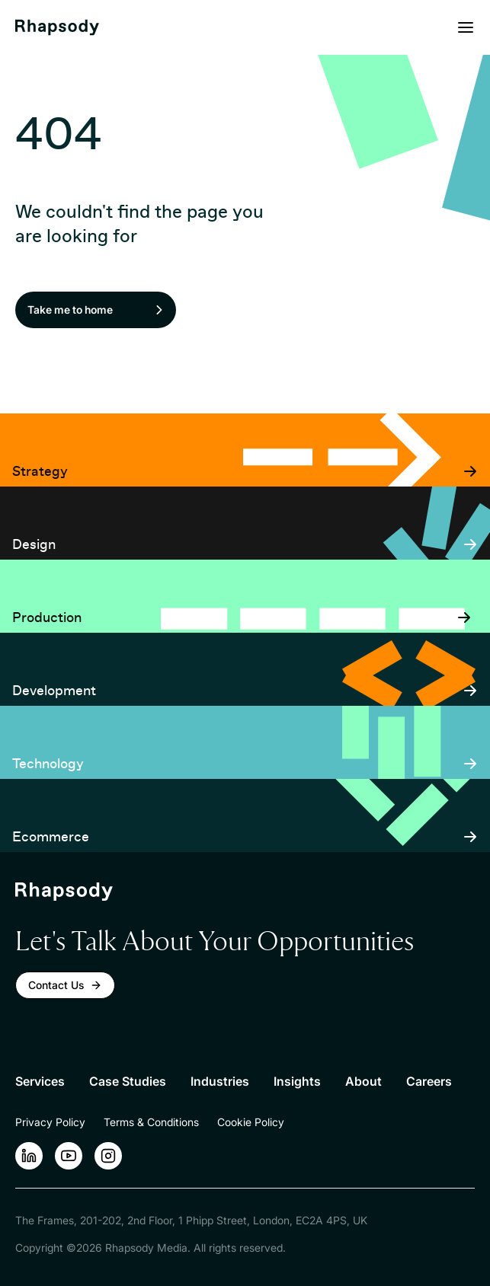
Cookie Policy (250, 1121)
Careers (429, 1081)
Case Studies (127, 1081)
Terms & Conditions (151, 1121)
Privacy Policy (50, 1121)
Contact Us (65, 984)
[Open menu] (465, 27)
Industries (220, 1081)
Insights (297, 1081)
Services (40, 1081)
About (363, 1081)
